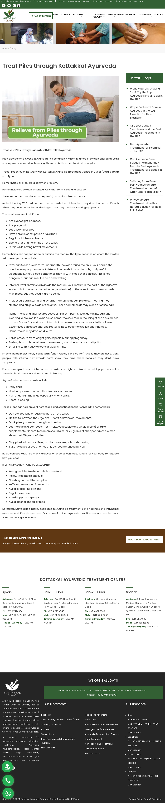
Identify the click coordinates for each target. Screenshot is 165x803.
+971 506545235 (140, 622)
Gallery (132, 14)
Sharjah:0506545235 (104, 1)
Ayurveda (65, 15)
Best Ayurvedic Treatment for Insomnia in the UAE (145, 147)
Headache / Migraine (96, 714)
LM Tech (75, 799)
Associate (78, 15)
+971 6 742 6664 (139, 719)
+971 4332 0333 (97, 611)
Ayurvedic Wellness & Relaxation (102, 724)
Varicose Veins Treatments (99, 743)
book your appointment (144, 539)
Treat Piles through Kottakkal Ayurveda (59, 66)
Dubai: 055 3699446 (64, 1)
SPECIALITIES (122, 14)
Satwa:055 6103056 (82, 1)
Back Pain (46, 714)
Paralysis (46, 729)
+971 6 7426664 (15, 611)
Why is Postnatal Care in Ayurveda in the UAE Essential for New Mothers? (145, 112)
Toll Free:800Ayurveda (128, 1)
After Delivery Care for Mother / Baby (60, 719)
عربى (141, 1)
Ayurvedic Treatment (98, 15)
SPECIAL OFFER (145, 15)
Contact (159, 15)
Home (55, 14)
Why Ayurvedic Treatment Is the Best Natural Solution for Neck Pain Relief (145, 205)
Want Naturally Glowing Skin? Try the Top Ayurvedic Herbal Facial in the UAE (146, 94)
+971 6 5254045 (138, 618)
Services (112, 15)
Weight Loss (47, 734)
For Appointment (41, 15)
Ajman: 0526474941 (44, 1)
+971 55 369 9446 (59, 615)
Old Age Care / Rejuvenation (100, 729)
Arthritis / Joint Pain (51, 724)
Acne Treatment (93, 739)
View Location (134, 732)
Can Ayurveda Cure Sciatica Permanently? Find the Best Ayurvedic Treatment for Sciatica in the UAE (146, 166)
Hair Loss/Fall (48, 747)
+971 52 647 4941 (17, 615)
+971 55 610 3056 (99, 615)
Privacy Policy (135, 799)
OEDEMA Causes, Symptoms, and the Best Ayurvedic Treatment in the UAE (145, 131)
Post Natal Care (93, 753)
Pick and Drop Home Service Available (16, 1)
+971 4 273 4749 (56, 611)
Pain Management (94, 748)
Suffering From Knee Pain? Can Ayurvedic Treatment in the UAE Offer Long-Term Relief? (145, 186)
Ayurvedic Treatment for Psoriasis (102, 734)
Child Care (90, 719)
